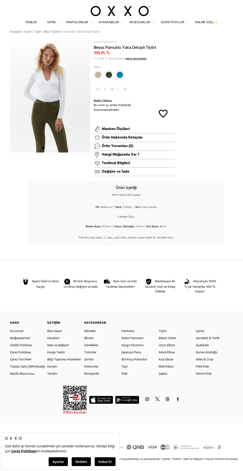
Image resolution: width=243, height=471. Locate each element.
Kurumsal (16, 339)
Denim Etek (204, 382)
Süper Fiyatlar (172, 26)
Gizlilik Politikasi (21, 353)
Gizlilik (177, 467)
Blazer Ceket (167, 346)
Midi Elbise (166, 375)
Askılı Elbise (167, 360)
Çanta (200, 339)
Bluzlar (89, 346)
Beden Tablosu (103, 109)
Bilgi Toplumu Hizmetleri (64, 368)
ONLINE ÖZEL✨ (206, 26)
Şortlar (89, 368)
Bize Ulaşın (54, 339)
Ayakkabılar (108, 26)
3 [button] (52, 156)
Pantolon (128, 339)
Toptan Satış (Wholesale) (27, 375)
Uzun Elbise (167, 353)
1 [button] (43, 156)
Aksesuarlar (139, 26)
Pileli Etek (202, 375)
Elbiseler (90, 339)
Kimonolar (91, 375)
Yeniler (31, 26)
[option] (50, 105)
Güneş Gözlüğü (206, 360)
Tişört (37, 40)
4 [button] (56, 156)
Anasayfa (15, 40)
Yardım (52, 382)
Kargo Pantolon (133, 353)
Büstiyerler (91, 382)
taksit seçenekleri (136, 67)
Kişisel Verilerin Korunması (222, 467)
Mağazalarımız (20, 346)
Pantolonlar (77, 26)
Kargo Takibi (56, 360)
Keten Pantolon (133, 346)
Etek (125, 382)
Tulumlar (90, 360)
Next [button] (12, 106)
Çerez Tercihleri (21, 368)
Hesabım (53, 346)
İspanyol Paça (131, 360)
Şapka (163, 382)
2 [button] (47, 156)
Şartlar (166, 467)
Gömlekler (91, 353)
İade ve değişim (58, 353)
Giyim (51, 26)
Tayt (125, 375)
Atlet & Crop (204, 368)
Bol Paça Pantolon (134, 368)
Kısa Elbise (166, 368)
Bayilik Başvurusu (22, 382)
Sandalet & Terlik (208, 346)
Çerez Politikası (20, 360)
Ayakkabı (202, 353)
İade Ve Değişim (193, 467)
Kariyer (52, 375)
